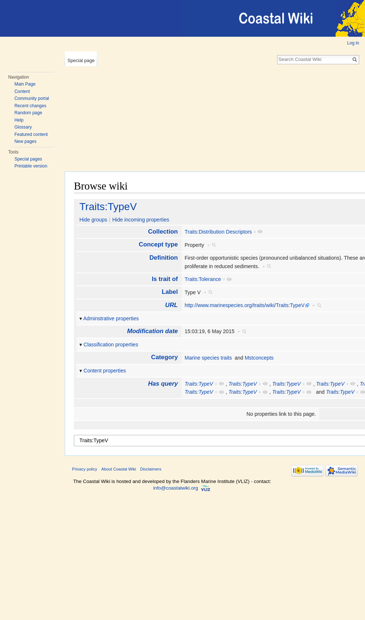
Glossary (23, 127)
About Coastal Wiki (118, 469)
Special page (80, 60)
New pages (25, 141)
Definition (163, 257)
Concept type (158, 244)
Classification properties (110, 344)
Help (19, 120)
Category (164, 357)
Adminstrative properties (111, 318)
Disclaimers (150, 469)
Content (22, 91)
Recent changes (30, 105)
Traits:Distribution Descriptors (218, 232)
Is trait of (165, 278)
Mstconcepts (259, 358)
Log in (353, 43)
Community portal (31, 98)
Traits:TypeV (108, 206)
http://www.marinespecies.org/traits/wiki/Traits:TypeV (244, 305)
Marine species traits (208, 358)
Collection (163, 231)
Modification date (152, 331)
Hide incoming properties (140, 220)
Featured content (31, 134)
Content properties (104, 371)
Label (170, 291)
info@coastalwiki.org (175, 488)
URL (171, 305)
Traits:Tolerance (203, 279)
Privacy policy (84, 469)
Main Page (24, 84)
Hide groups (93, 220)
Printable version (30, 166)
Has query (163, 383)
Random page (28, 112)
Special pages (28, 159)
